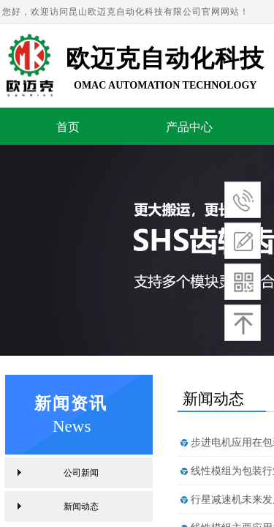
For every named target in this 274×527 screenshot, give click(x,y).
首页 (68, 127)
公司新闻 (81, 473)
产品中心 (189, 127)
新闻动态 (81, 506)
